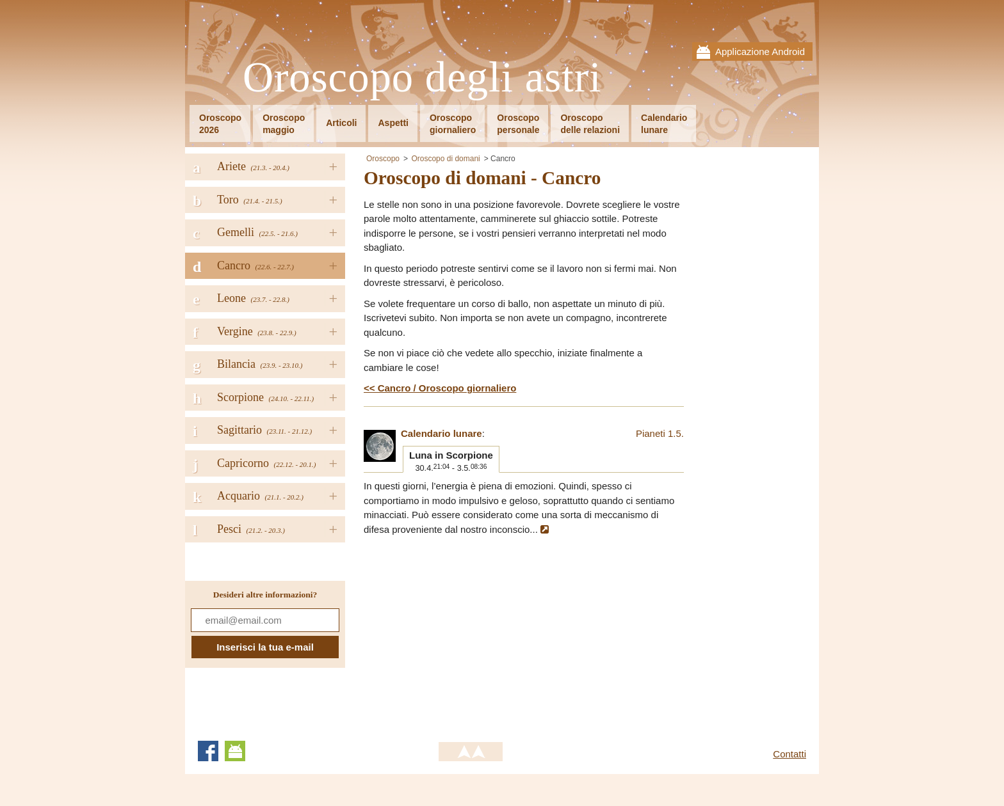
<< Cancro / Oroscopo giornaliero (440, 388)
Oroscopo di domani (445, 158)
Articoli (341, 123)
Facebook (208, 751)
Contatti (789, 753)
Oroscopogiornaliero (453, 124)
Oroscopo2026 (220, 124)
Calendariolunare (664, 124)
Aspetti (393, 123)
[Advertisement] (471, 632)
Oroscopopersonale (518, 124)
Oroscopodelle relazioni (590, 124)
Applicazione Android (760, 51)
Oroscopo (383, 158)
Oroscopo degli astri (422, 78)
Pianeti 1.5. (660, 433)
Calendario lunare (441, 433)
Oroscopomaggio (284, 124)
